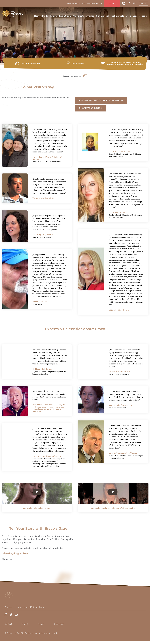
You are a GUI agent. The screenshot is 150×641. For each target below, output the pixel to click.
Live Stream (65, 16)
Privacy (41, 624)
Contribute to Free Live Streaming (125, 62)
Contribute (78, 16)
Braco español (140, 16)
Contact (8, 624)
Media (45, 16)
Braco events (78, 63)
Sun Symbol (102, 16)
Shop (128, 16)
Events (53, 16)
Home (37, 16)
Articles (90, 16)
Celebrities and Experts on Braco (101, 100)
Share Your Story (91, 108)
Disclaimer (59, 624)
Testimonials (117, 16)
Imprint (24, 624)
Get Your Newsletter (30, 63)
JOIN (111, 3)
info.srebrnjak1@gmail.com (15, 554)
